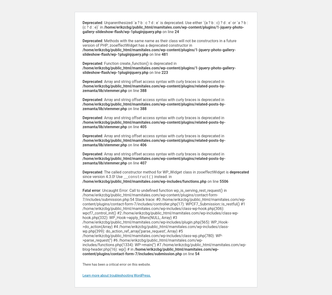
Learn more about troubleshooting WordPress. (117, 276)
